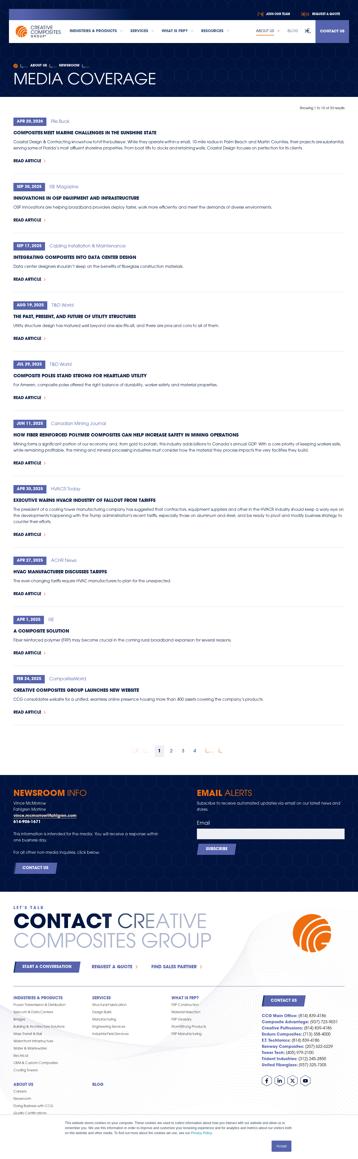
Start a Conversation (47, 967)
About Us (38, 65)
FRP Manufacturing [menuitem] (186, 1034)
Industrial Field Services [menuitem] (110, 1034)
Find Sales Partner (174, 967)
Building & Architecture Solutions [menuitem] (39, 1027)
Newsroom (69, 65)
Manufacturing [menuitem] (104, 1019)
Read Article (27, 161)
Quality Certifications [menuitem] (29, 1113)
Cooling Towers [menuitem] (25, 1070)
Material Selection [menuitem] (185, 1012)
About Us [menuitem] (23, 1085)
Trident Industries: (279, 1059)
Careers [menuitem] (20, 1091)
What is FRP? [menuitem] (185, 998)
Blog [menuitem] (97, 1085)
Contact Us (332, 31)
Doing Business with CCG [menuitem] (33, 1106)
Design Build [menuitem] (101, 1012)
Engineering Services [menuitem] (108, 1027)
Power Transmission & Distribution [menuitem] (39, 1005)
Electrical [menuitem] (20, 1056)
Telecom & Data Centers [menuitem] (33, 1012)
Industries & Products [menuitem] (38, 998)
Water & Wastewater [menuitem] (30, 1048)
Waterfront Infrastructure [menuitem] (33, 1041)
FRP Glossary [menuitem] (181, 1019)
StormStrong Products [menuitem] (188, 1027)
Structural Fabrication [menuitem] (109, 1005)
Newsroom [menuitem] (22, 1099)
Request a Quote (112, 967)
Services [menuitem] (101, 998)
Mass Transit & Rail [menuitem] (27, 1034)
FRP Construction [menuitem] (185, 1005)
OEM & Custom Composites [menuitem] (35, 1063)
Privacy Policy (201, 1133)
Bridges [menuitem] (19, 1019)
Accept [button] (281, 1146)
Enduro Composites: (282, 1034)
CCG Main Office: (279, 1016)
